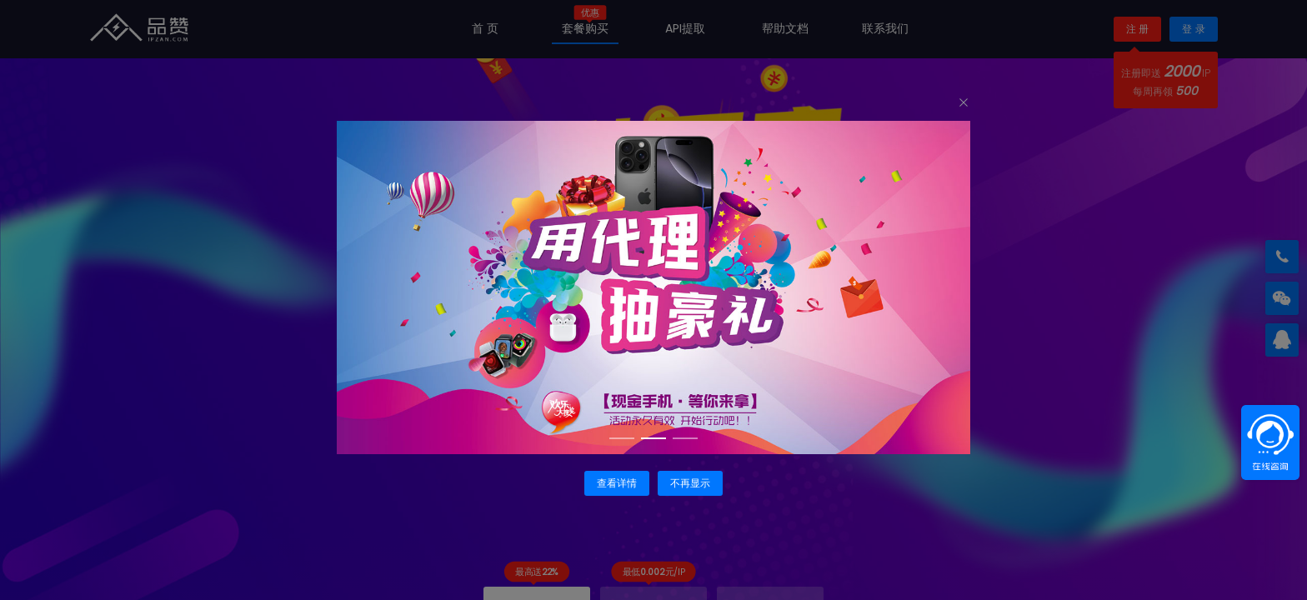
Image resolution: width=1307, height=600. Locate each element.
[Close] (963, 103)
